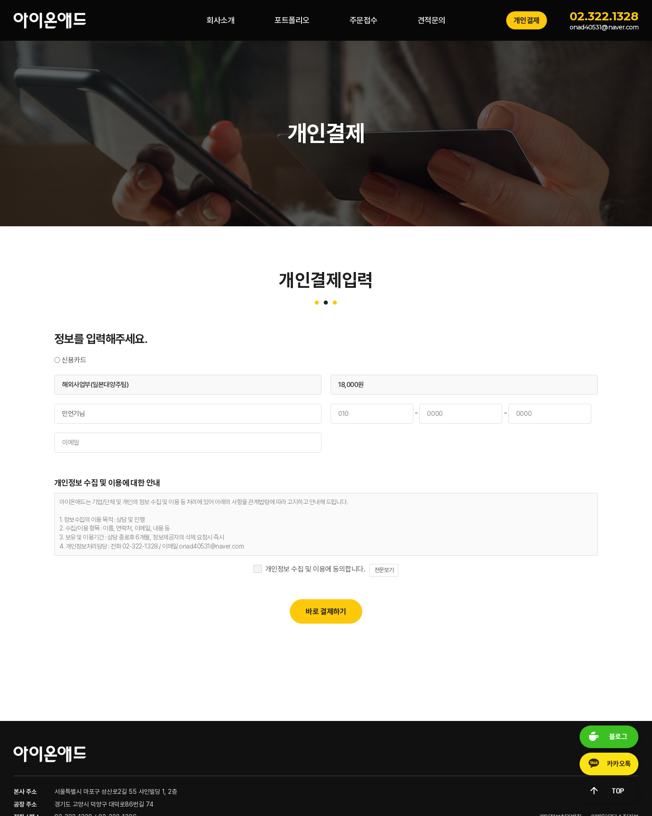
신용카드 (74, 360)
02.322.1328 (604, 16)
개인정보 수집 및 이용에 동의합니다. (315, 569)
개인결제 (526, 20)
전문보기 (383, 570)
